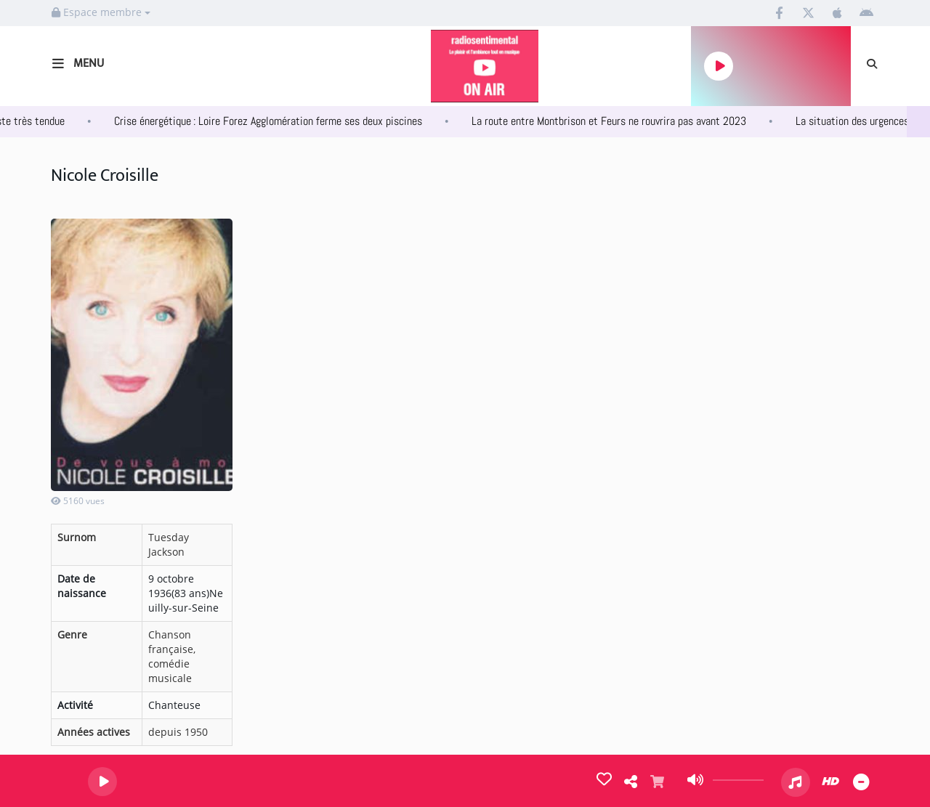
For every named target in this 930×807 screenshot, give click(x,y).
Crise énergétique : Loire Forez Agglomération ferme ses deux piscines (285, 121)
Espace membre (101, 12)
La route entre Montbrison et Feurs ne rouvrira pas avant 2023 (625, 121)
